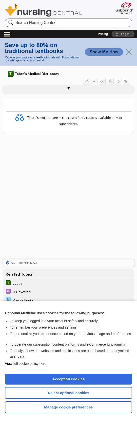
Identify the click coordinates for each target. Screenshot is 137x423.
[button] (123, 34)
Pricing (103, 34)
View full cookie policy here (25, 364)
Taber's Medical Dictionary (33, 74)
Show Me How (104, 52)
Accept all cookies (68, 379)
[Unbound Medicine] (123, 8)
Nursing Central (43, 10)
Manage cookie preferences (68, 407)
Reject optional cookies (68, 393)
